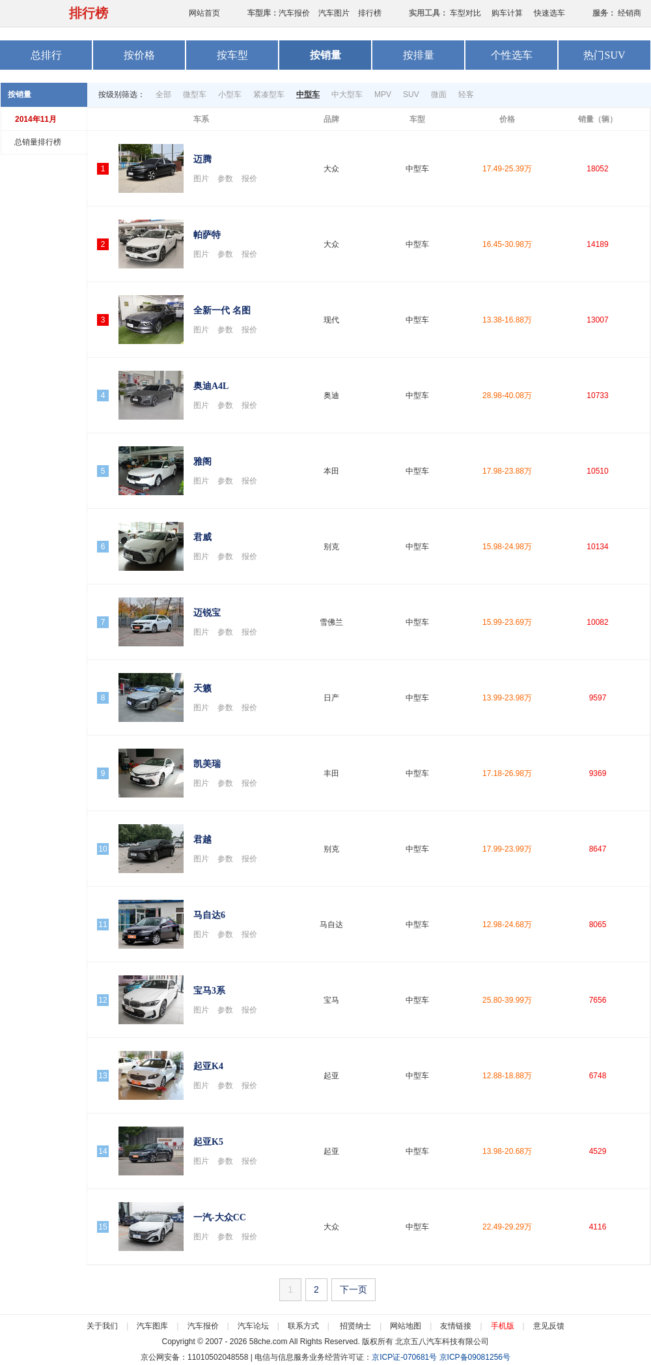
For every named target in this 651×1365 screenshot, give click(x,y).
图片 (201, 178)
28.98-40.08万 (507, 395)
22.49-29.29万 (507, 1226)
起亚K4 (208, 1066)
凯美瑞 (207, 764)
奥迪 (331, 395)
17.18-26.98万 (507, 773)
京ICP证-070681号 (404, 1357)
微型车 (194, 94)
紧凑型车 (268, 94)
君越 (202, 839)
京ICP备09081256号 (474, 1357)
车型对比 (465, 13)
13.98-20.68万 (507, 1151)
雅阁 (202, 462)
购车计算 (507, 13)
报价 (249, 178)
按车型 (232, 55)
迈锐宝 (207, 613)
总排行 (46, 55)
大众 (331, 168)
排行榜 (88, 13)
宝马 (331, 1000)
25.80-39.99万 (507, 1000)
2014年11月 (36, 119)
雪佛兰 (331, 622)
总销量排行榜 (37, 142)
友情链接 (455, 1325)
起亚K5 (208, 1142)
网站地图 (405, 1325)
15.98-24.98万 (507, 546)
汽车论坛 (253, 1325)
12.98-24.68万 (507, 924)
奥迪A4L (211, 386)
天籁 (202, 688)
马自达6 (209, 915)
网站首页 (204, 13)
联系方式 (303, 1325)
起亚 (331, 1075)
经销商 (629, 13)
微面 (439, 94)
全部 (163, 94)
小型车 (230, 94)
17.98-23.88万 (507, 471)
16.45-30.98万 (507, 244)
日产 (331, 697)
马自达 (331, 924)
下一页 (353, 1289)
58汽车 (24, 13)
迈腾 (202, 159)
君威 (202, 537)
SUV (411, 94)
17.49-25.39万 (507, 168)
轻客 (466, 94)
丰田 (331, 773)
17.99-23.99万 (507, 849)
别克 (331, 546)
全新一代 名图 (222, 310)
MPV (382, 94)
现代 (331, 319)
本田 (331, 471)
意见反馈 (548, 1325)
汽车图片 (334, 13)
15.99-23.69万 (507, 622)
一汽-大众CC (219, 1217)
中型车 (308, 94)
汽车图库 (152, 1325)
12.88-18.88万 (507, 1075)
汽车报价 (294, 13)
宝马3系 (209, 991)
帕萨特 (207, 235)
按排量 (418, 55)
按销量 (325, 55)
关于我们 (102, 1325)
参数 (225, 178)
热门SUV (604, 55)
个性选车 (512, 55)
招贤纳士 (355, 1325)
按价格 (139, 55)
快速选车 (549, 13)
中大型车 (347, 94)
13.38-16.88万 (507, 319)
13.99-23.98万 (507, 697)
